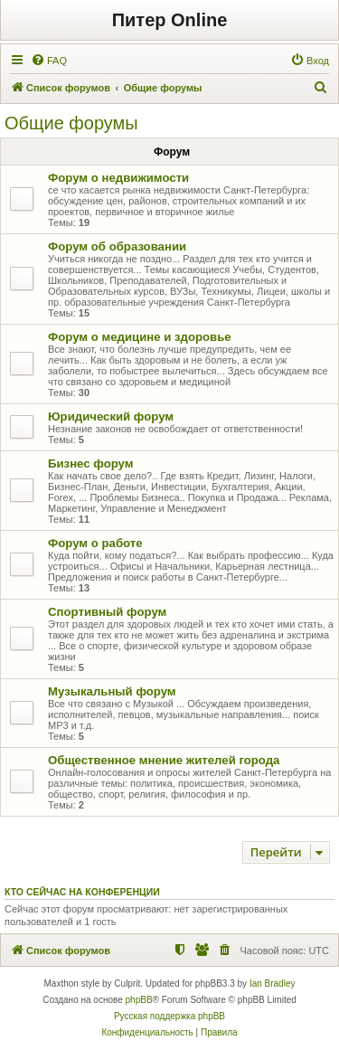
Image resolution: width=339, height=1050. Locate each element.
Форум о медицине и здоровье (139, 337)
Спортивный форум (107, 612)
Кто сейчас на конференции (82, 891)
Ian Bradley (273, 984)
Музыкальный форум (112, 691)
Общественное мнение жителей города (163, 760)
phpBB (139, 1000)
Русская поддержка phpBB (169, 1016)
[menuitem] (49, 60)
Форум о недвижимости (118, 177)
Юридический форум (111, 416)
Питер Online (170, 20)
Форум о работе (95, 543)
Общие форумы (71, 123)
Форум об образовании (117, 246)
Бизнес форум (90, 463)
